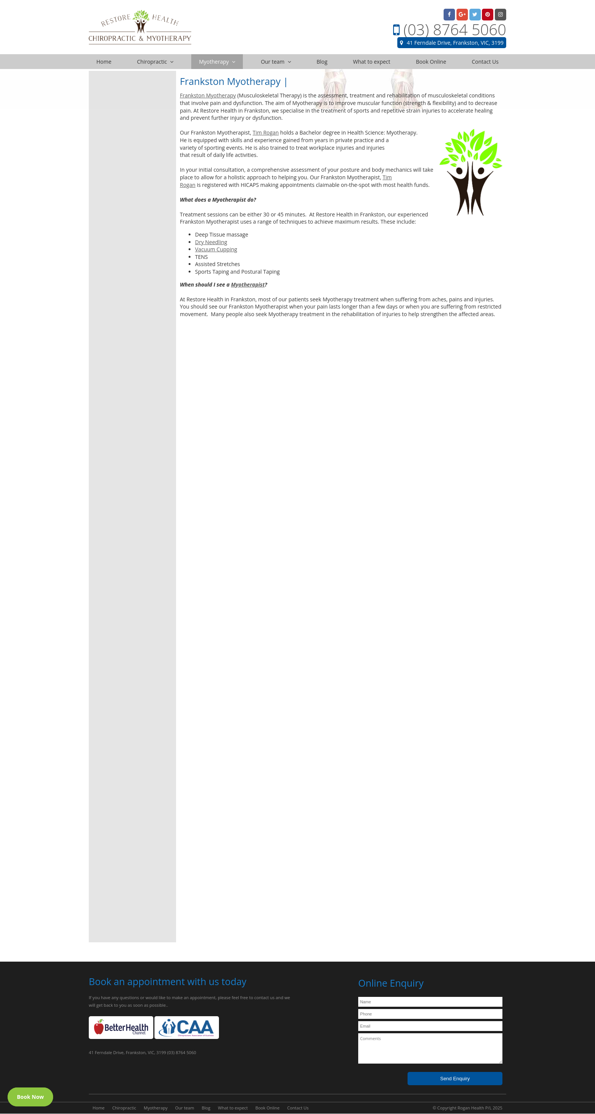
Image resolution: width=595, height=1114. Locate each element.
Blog (206, 1108)
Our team (184, 1108)
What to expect (233, 1108)
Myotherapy (156, 1108)
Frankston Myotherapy (208, 95)
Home (99, 1108)
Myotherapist (248, 284)
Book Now (30, 1096)
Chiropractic (124, 1108)
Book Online (267, 1108)
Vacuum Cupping (216, 249)
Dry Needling (211, 242)
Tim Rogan (266, 132)
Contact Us (298, 1108)
